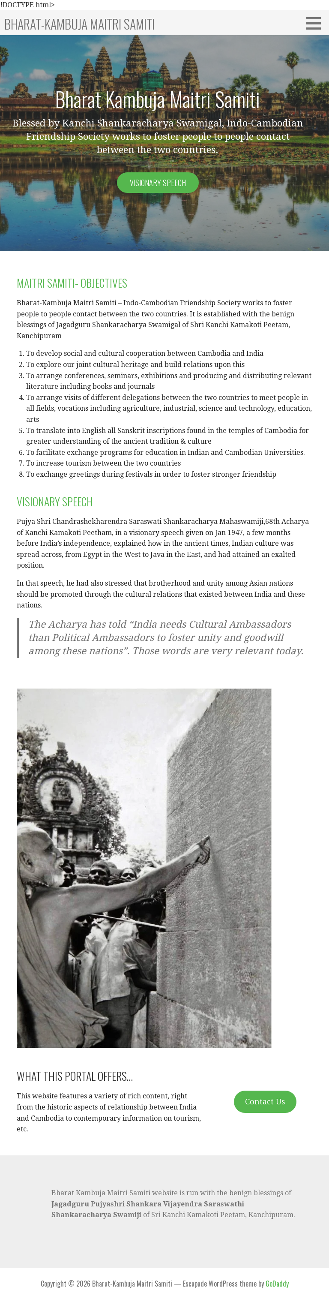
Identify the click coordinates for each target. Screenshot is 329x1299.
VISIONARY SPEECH (55, 501)
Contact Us (265, 1101)
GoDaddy (277, 1283)
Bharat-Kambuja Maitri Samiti (79, 23)
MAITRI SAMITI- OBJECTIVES (72, 282)
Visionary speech (158, 182)
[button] (316, 23)
